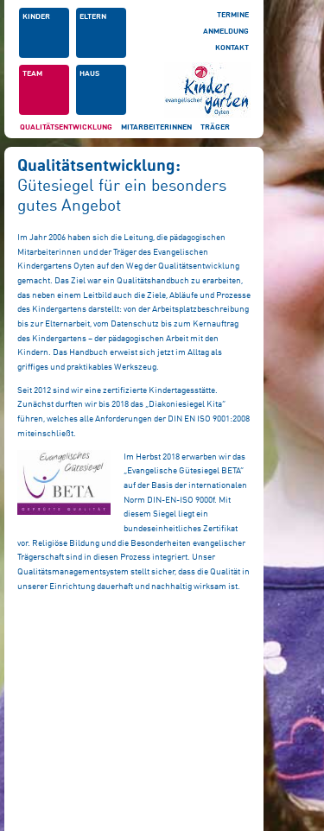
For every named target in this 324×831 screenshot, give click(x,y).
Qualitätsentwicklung (66, 127)
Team (32, 74)
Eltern (92, 17)
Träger (215, 127)
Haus (89, 74)
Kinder (36, 17)
